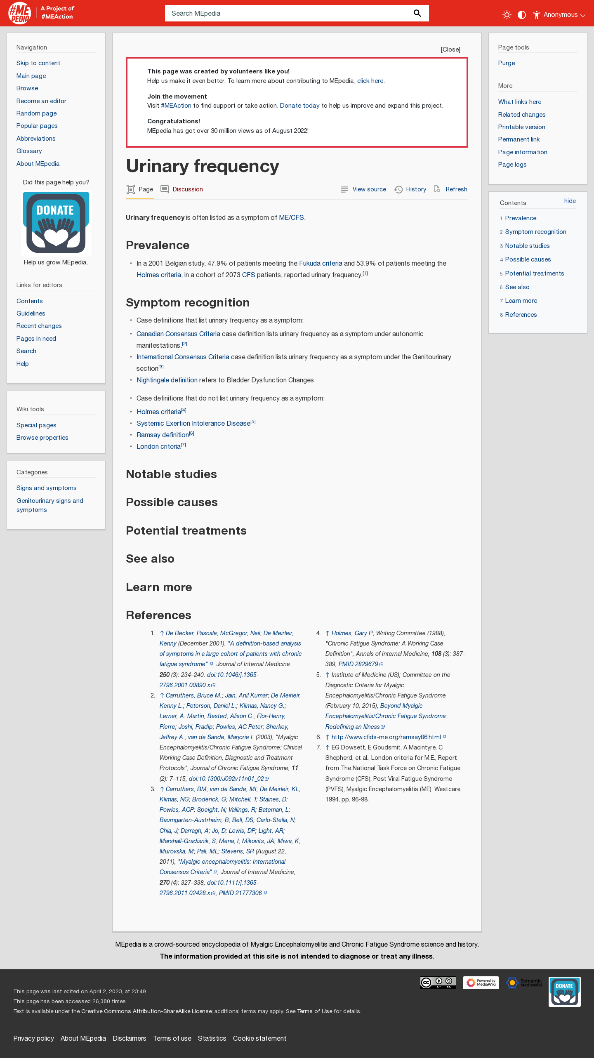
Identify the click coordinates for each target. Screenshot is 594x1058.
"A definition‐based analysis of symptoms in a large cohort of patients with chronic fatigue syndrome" (231, 654)
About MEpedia (83, 1039)
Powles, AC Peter (239, 727)
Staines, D (272, 799)
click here (370, 81)
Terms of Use (314, 1011)
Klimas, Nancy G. (262, 706)
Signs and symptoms (46, 488)
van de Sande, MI (233, 789)
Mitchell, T (242, 799)
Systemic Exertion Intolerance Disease (193, 424)
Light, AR (271, 831)
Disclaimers (129, 1039)
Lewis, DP (242, 831)
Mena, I (229, 841)
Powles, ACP (177, 810)
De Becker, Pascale (191, 633)
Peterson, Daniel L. (211, 706)
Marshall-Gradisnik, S (188, 841)
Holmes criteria (159, 275)
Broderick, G (209, 799)
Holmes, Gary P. (352, 633)
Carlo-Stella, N (276, 820)
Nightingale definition (167, 380)
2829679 (366, 664)
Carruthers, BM (186, 789)
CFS (248, 275)
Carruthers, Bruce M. (194, 695)
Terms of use (172, 1039)
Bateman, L (274, 810)
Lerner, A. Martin (182, 716)
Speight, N (211, 810)
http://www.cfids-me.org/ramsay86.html (386, 737)
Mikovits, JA (258, 841)
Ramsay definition (163, 435)
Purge (506, 63)
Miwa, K (288, 841)
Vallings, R (242, 810)
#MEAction (176, 106)
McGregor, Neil (240, 633)
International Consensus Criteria (183, 357)
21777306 (249, 893)
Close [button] (451, 49)
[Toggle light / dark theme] (507, 15)
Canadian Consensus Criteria (178, 334)
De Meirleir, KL (279, 789)
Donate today (300, 106)
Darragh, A (195, 831)
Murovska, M (177, 851)
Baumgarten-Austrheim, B (194, 820)
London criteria (159, 447)
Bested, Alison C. (230, 716)
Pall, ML (207, 851)
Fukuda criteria (320, 264)
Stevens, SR (238, 851)
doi (211, 675)
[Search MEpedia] (297, 13)
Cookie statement (259, 1039)
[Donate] (56, 219)
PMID (226, 893)
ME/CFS (291, 218)
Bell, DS (242, 820)
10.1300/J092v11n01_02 (231, 779)
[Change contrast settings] (522, 15)
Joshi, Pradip (196, 727)
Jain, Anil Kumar (246, 695)
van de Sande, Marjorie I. (221, 737)
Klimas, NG (174, 799)
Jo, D (219, 831)
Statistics (212, 1039)
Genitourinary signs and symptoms (49, 505)
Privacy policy (33, 1039)
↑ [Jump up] (162, 633)
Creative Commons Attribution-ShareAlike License (146, 1011)
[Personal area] (559, 13)
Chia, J (168, 831)
